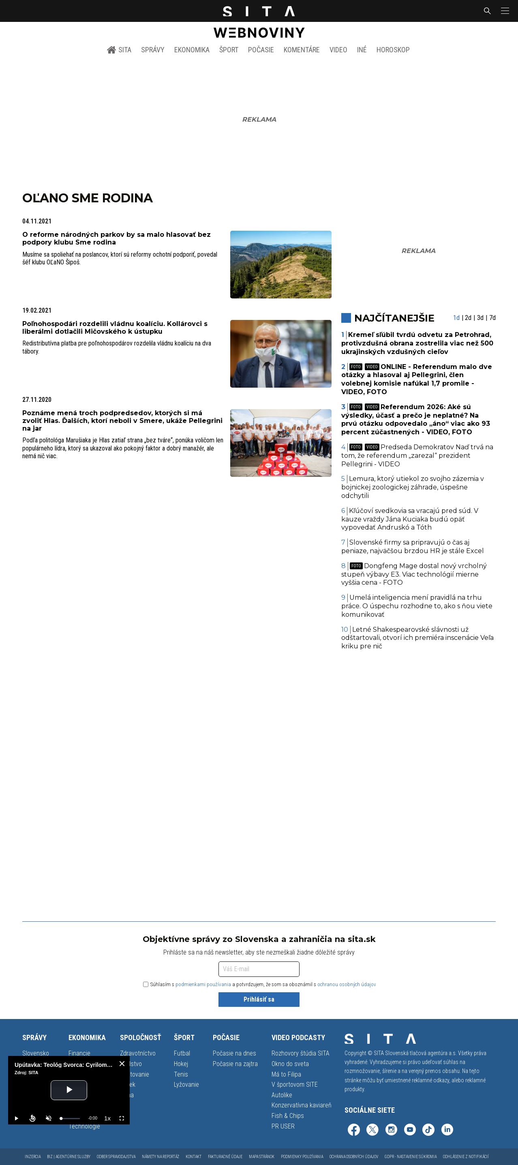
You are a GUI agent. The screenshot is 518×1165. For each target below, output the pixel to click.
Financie (79, 1053)
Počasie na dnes (234, 1053)
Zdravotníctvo (138, 1053)
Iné (362, 49)
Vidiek (127, 1084)
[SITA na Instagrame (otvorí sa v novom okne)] (391, 1131)
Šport (228, 49)
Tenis (181, 1074)
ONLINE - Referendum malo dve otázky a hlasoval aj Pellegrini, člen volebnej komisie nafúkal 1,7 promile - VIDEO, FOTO (416, 379)
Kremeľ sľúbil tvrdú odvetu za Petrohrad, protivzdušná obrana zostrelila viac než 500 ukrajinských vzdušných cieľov (417, 343)
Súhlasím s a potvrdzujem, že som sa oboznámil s (259, 984)
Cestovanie (134, 1074)
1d (456, 318)
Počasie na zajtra (235, 1064)
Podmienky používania (302, 1156)
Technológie (84, 1126)
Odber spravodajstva (116, 1156)
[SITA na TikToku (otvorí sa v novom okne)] (428, 1131)
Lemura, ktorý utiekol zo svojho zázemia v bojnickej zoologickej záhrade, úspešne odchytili (412, 487)
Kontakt (193, 1156)
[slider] (70, 1118)
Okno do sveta (290, 1064)
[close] (122, 1063)
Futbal (182, 1053)
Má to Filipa (286, 1074)
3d (480, 318)
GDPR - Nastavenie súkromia (411, 1156)
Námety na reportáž (160, 1156)
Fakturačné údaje (225, 1156)
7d (492, 318)
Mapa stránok (261, 1156)
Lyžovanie (186, 1084)
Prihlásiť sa (259, 999)
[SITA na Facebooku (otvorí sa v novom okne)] (354, 1131)
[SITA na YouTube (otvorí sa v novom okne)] (410, 1131)
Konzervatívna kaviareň (302, 1105)
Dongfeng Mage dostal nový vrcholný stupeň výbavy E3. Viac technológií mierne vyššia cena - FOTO (414, 574)
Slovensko (35, 1053)
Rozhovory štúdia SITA (301, 1053)
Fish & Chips (288, 1116)
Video (338, 49)
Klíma (127, 1095)
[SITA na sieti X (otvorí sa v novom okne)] (372, 1131)
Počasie (261, 49)
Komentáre (302, 49)
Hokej (181, 1064)
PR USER (283, 1126)
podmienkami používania (203, 984)
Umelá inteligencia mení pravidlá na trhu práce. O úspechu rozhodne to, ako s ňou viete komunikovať (416, 606)
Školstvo (131, 1064)
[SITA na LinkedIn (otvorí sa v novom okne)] (447, 1131)
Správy (153, 49)
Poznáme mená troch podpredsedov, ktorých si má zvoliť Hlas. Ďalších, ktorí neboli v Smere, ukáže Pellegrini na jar (122, 420)
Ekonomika (192, 49)
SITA (119, 50)
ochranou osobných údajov (346, 984)
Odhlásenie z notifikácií (466, 1156)
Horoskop (393, 49)
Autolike (282, 1095)
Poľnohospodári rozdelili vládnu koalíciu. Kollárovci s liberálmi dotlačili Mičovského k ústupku (115, 327)
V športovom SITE (295, 1084)
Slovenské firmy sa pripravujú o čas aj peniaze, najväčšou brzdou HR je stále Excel (412, 547)
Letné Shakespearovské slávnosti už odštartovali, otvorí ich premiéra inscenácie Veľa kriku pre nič (417, 638)
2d (468, 318)
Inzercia (33, 1156)
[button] (504, 11)
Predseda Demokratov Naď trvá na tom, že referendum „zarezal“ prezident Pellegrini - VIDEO (417, 455)
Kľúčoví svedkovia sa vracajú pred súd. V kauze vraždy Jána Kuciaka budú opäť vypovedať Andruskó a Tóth (410, 519)
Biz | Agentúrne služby (68, 1156)
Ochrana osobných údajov (354, 1156)
